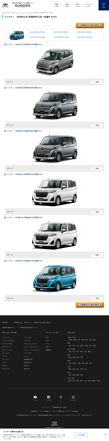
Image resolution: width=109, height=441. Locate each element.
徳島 (74, 375)
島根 (74, 369)
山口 (85, 369)
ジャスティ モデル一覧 (26, 12)
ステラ (4, 362)
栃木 (90, 345)
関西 (68, 361)
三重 (81, 357)
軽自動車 (48, 350)
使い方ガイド (28, 322)
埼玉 (74, 345)
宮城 (83, 340)
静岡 (74, 357)
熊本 (81, 381)
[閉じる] (105, 434)
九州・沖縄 (70, 378)
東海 (68, 355)
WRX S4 (26, 365)
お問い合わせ (87, 415)
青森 (75, 340)
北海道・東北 (71, 337)
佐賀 (74, 381)
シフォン (4, 356)
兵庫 (86, 363)
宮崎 (89, 381)
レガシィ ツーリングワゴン (32, 350)
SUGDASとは (18, 322)
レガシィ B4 (27, 353)
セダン (48, 340)
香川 (70, 375)
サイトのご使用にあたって (60, 411)
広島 (81, 369)
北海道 (71, 340)
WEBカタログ (15, 12)
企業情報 (34, 411)
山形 (90, 340)
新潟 (70, 351)
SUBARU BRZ (28, 359)
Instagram (73, 398)
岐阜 (70, 357)
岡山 (77, 369)
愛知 (77, 357)
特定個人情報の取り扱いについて (48, 415)
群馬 (94, 345)
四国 (68, 372)
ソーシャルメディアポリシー (70, 415)
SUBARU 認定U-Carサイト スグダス (22, 5)
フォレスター (28, 337)
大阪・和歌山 (73, 363)
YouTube (35, 398)
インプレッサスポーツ (8, 340)
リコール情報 (45, 411)
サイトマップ (46, 407)
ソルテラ (4, 365)
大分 (85, 381)
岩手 (79, 340)
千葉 (77, 345)
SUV (47, 337)
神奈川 (82, 345)
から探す (56, 5)
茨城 (86, 345)
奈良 (90, 363)
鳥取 (70, 369)
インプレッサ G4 (7, 343)
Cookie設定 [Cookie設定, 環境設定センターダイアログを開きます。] (81, 435)
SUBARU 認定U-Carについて (28, 327)
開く (97, 82)
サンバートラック (7, 350)
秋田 (86, 340)
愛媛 (77, 375)
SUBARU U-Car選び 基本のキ (42, 322)
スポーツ (48, 347)
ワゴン (48, 343)
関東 (68, 343)
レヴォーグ (27, 340)
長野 (89, 351)
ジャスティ (5, 359)
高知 (81, 375)
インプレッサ (6, 337)
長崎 (77, 381)
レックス (26, 356)
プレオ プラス (6, 369)
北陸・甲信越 (71, 349)
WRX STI (26, 369)
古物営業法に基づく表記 (59, 407)
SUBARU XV (27, 362)
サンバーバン (6, 353)
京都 (79, 363)
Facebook (49, 398)
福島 (94, 340)
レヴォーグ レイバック (30, 343)
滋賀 (83, 363)
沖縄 (98, 381)
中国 (68, 366)
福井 (81, 351)
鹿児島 (94, 381)
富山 (74, 351)
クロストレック (6, 347)
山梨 (85, 351)
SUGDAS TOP (6, 12)
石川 (77, 351)
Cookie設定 (74, 411)
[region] (54, 435)
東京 (70, 345)
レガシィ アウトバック (30, 347)
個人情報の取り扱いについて (26, 415)
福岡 (70, 381)
